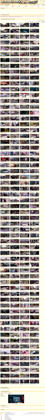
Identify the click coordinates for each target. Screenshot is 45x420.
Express (16, 296)
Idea (32, 109)
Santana (5, 360)
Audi (21, 27)
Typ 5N (16, 372)
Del (3, 150)
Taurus (23, 179)
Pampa (4, 179)
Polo (34, 354)
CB (23, 185)
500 (3, 103)
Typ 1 (16, 325)
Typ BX (26, 331)
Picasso (16, 97)
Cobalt (5, 62)
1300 (15, 325)
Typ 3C (18, 354)
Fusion (3, 173)
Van (23, 372)
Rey (4, 150)
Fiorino (13, 109)
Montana (34, 74)
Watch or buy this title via (4, 388)
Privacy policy (43, 412)
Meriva (14, 74)
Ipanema (34, 68)
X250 (24, 249)
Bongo (3, 255)
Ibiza (23, 302)
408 (4, 290)
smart (32, 302)
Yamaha (31, 378)
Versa (23, 284)
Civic (3, 208)
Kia (21, 255)
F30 (4, 39)
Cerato (23, 255)
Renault (32, 290)
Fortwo (33, 302)
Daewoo (22, 97)
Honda (22, 185)
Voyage (33, 372)
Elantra (4, 226)
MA (3, 27)
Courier (33, 144)
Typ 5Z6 (37, 366)
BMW (22, 33)
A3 (32, 27)
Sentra (14, 284)
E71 (14, 39)
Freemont (23, 109)
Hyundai (32, 220)
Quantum (27, 360)
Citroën (2, 97)
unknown (1, 325)
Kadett (5, 74)
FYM (31, 179)
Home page (2, 4)
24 (27, 325)
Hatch (35, 62)
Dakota (33, 97)
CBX (13, 191)
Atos (33, 220)
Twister (16, 191)
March (4, 284)
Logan (24, 296)
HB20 (24, 226)
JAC (2, 249)
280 (28, 325)
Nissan (2, 284)
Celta (4, 56)
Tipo (22, 132)
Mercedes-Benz (31, 261)
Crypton (33, 378)
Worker (24, 378)
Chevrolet (3, 56)
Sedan (34, 27)
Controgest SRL (37, 412)
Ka (32, 173)
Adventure (35, 103)
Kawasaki (32, 249)
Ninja (34, 249)
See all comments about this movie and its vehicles (6, 392)
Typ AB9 (35, 331)
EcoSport (14, 150)
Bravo (13, 103)
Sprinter (34, 261)
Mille (22, 115)
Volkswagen (13, 325)
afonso (43, 20)
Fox (33, 325)
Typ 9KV (25, 372)
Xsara (14, 97)
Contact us (40, 412)
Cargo (5, 109)
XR (3, 220)
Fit (3, 214)
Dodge (32, 97)
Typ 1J (7, 343)
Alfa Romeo (13, 27)
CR (13, 208)
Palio (32, 115)
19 (33, 290)
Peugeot (31, 284)
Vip (23, 39)
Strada (13, 132)
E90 (34, 33)
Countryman (33, 267)
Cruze (14, 68)
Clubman (25, 267)
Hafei (2, 185)
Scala (5, 150)
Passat (5, 354)
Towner (4, 185)
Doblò (23, 103)
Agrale (2, 27)
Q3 (3, 33)
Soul (32, 255)
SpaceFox (35, 366)
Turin (13, 249)
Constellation (25, 325)
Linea (13, 115)
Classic (34, 56)
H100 (14, 226)
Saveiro (35, 360)
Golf (5, 343)
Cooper (12, 267)
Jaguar (22, 249)
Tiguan (14, 372)
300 (13, 220)
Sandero (3, 302)
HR (23, 214)
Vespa (22, 290)
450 (24, 185)
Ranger (13, 179)
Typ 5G (17, 343)
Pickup (6, 68)
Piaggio (21, 290)
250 (33, 179)
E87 (23, 33)
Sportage (4, 261)
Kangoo (14, 296)
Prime (35, 220)
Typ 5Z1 (35, 325)
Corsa (14, 62)
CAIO (20, 39)
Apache (22, 39)
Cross (26, 366)
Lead (33, 214)
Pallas (5, 97)
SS (25, 74)
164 (14, 27)
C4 (3, 97)
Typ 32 (8, 354)
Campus (5, 296)
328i (3, 39)
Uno (32, 132)
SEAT (22, 302)
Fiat (2, 103)
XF (23, 249)
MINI (10, 267)
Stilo (3, 132)
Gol (24, 331)
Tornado (6, 220)
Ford (12, 144)
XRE (12, 220)
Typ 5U (26, 337)
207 (32, 284)
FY (32, 179)
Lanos (24, 97)
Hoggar (14, 290)
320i (33, 33)
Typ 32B (8, 360)
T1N (36, 261)
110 (34, 214)
